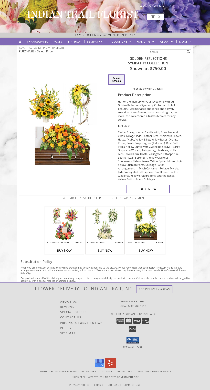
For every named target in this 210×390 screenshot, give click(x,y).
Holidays (146, 41)
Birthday (75, 41)
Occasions (121, 41)
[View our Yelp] (110, 367)
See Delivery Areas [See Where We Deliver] (154, 289)
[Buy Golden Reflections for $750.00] (148, 189)
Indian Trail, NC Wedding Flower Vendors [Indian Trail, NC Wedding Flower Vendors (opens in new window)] (144, 371)
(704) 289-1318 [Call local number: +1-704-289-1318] (156, 5)
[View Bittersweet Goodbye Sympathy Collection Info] (64, 223)
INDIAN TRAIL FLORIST (82, 14)
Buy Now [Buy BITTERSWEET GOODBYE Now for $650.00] (64, 250)
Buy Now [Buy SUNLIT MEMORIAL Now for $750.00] (145, 250)
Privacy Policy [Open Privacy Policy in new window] (79, 384)
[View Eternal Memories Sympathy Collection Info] (105, 223)
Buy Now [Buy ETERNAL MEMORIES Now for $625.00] (105, 250)
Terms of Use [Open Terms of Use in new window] (131, 384)
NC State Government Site (122, 377)
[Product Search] (167, 51)
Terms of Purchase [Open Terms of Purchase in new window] (106, 384)
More (185, 41)
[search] (188, 51)
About (167, 41)
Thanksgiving (37, 41)
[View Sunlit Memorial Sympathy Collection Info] (145, 223)
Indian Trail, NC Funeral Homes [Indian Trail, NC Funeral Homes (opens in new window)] (59, 371)
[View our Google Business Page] (99, 367)
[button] (155, 16)
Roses (57, 41)
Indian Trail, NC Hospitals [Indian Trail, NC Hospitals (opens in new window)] (98, 371)
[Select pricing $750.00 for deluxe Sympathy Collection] (116, 79)
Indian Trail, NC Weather (86, 377)
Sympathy (96, 41)
